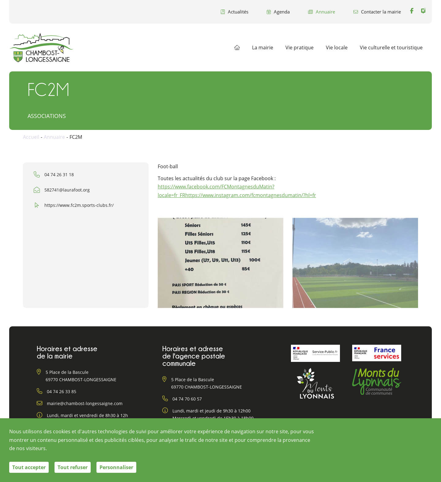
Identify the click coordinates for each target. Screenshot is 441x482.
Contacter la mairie (377, 11)
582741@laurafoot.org (67, 190)
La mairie (262, 47)
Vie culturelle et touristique (391, 47)
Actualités (234, 11)
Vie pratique (299, 47)
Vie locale (337, 47)
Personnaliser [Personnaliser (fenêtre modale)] (116, 467)
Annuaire (321, 11)
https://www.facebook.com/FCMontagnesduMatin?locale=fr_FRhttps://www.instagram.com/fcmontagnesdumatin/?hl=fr (237, 190)
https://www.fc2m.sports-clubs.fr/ (79, 205)
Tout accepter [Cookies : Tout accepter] (29, 467)
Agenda (278, 11)
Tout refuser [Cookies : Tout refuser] (73, 467)
